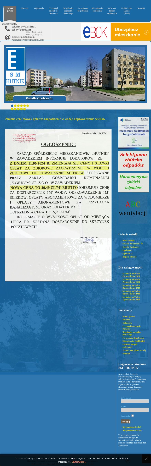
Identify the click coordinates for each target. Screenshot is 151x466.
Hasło (123, 406)
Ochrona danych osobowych (112, 11)
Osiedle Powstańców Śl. (133, 244)
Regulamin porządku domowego (68, 11)
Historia (24, 8)
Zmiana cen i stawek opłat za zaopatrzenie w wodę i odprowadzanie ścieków (55, 119)
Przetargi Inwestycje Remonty (53, 11)
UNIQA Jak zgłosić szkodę (126, 11)
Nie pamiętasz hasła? (132, 427)
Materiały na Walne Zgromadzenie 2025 (131, 274)
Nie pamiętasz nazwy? (132, 430)
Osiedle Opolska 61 (131, 247)
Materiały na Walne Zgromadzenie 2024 (131, 280)
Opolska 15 (127, 253)
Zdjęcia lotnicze (129, 257)
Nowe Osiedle (129, 240)
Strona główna (10, 9)
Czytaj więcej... (79, 461)
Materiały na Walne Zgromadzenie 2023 (131, 286)
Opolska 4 (127, 250)
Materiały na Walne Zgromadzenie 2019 (131, 298)
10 (21, 109)
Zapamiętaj (125, 416)
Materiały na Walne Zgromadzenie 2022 (131, 292)
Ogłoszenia (39, 8)
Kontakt (141, 8)
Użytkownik (126, 398)
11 (24, 109)
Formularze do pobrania (82, 9)
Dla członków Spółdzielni (97, 9)
